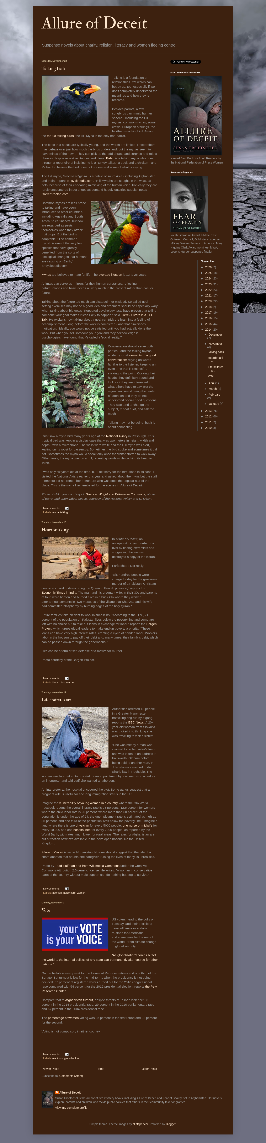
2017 (208, 312)
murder (70, 682)
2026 (208, 267)
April (212, 383)
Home (100, 1068)
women (81, 892)
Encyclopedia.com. (80, 180)
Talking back (53, 68)
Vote (46, 910)
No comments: (52, 508)
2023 (208, 284)
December (215, 334)
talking (64, 512)
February (214, 394)
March (213, 388)
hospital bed (82, 830)
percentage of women (63, 1018)
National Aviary (116, 436)
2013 (208, 410)
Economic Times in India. (59, 592)
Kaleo (110, 158)
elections (57, 1058)
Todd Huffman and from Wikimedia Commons (87, 865)
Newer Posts (51, 1068)
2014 (208, 329)
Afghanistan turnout (79, 1000)
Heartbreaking (55, 530)
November (215, 343)
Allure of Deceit (94, 23)
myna (55, 512)
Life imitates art (56, 700)
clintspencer (140, 1124)
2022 (208, 290)
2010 (208, 427)
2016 (208, 318)
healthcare (69, 892)
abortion (57, 892)
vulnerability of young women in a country (89, 803)
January (214, 403)
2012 (208, 416)
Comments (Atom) (71, 1076)
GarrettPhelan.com (55, 194)
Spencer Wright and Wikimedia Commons (115, 494)
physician (82, 825)
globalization (71, 1058)
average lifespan (110, 274)
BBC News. (136, 722)
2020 (208, 301)
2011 (208, 422)
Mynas (46, 274)
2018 (208, 307)
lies (63, 682)
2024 (208, 278)
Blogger (171, 1124)
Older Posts (149, 1068)
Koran (55, 682)
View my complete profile (71, 1107)
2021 (208, 295)
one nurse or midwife (138, 825)
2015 (208, 324)
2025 (208, 272)
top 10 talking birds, (61, 136)
